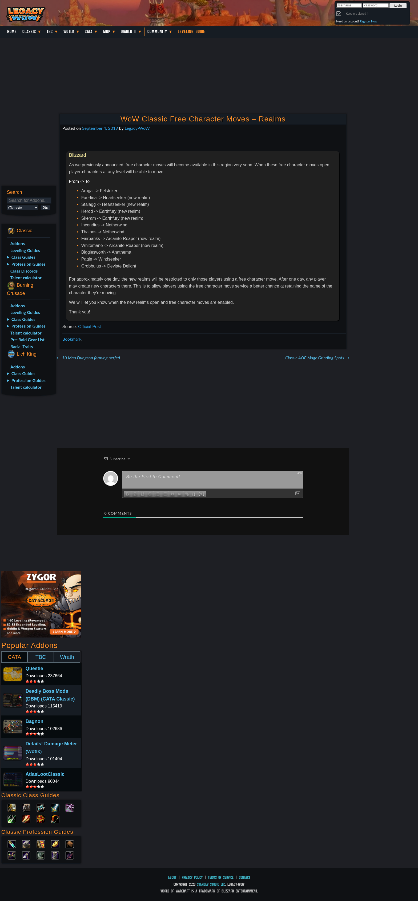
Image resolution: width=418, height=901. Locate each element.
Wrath (67, 657)
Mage (26, 818)
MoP (106, 31)
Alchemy (12, 843)
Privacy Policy (192, 877)
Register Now (368, 21)
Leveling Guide (191, 31)
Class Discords (24, 270)
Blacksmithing (26, 843)
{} (194, 493)
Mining (26, 854)
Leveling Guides (25, 250)
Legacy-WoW (137, 128)
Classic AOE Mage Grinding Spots (317, 357)
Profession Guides (28, 263)
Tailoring (55, 854)
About (172, 877)
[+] (201, 493)
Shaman (41, 818)
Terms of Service (221, 877)
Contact (244, 877)
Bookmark (72, 338)
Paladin (12, 807)
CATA (14, 657)
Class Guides (23, 256)
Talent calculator (26, 277)
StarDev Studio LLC (211, 884)
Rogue (12, 818)
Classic (29, 31)
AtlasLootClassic (45, 774)
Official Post (89, 326)
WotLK (68, 31)
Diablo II (128, 31)
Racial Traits (21, 346)
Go (45, 207)
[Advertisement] (28, 484)
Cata (89, 31)
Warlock (70, 807)
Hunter (55, 818)
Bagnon (34, 721)
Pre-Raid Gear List (27, 339)
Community (157, 31)
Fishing (70, 854)
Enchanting (41, 843)
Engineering (55, 843)
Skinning (41, 854)
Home (12, 31)
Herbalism (12, 854)
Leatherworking (70, 843)
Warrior (55, 807)
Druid (26, 807)
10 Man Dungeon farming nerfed (88, 357)
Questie (34, 668)
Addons (17, 243)
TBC (50, 31)
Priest (41, 807)
